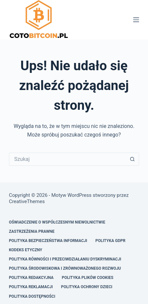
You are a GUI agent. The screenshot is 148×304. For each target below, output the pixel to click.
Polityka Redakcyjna (31, 277)
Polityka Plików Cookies (87, 277)
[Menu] (136, 20)
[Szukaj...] (67, 159)
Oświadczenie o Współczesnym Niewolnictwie (57, 222)
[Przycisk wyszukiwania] (132, 159)
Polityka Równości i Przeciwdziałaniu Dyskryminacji (65, 259)
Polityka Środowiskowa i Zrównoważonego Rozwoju (65, 268)
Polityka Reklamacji (31, 287)
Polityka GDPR (110, 240)
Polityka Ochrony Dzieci (86, 287)
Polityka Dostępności (32, 296)
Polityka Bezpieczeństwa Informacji (48, 240)
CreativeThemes (27, 201)
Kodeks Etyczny (25, 250)
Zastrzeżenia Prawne (32, 231)
